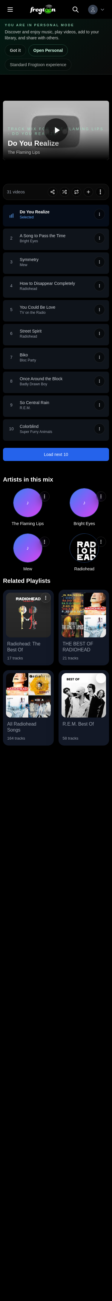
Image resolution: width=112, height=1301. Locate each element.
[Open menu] (10, 9)
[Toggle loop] (76, 192)
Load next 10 (56, 454)
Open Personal (48, 50)
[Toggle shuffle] (64, 192)
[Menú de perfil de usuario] (96, 9)
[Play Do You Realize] (56, 130)
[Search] (75, 9)
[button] (56, 215)
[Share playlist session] (52, 192)
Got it (15, 50)
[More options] (100, 192)
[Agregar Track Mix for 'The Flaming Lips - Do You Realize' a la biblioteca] (88, 192)
